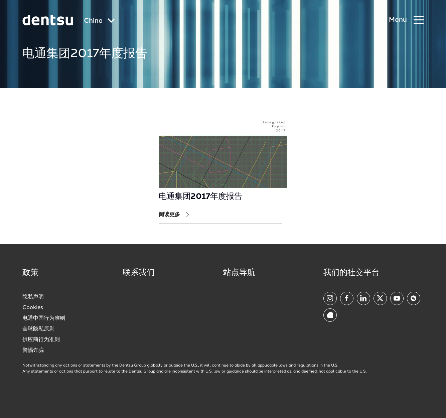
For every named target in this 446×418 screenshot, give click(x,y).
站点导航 (239, 273)
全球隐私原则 (38, 329)
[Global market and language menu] (99, 21)
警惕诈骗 (33, 350)
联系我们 (139, 273)
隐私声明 (33, 297)
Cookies (32, 307)
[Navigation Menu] (406, 20)
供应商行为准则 (41, 339)
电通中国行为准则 (43, 318)
